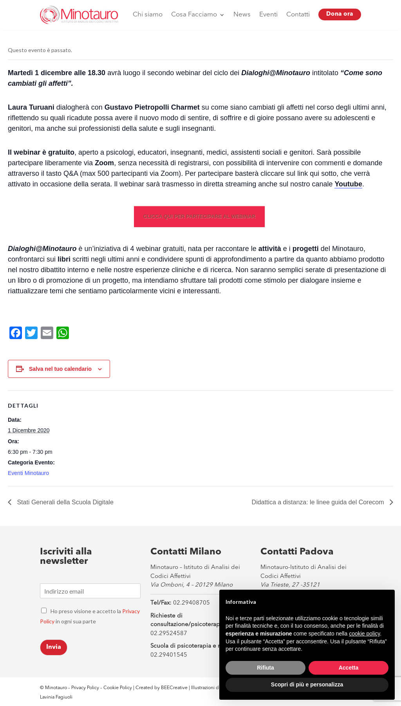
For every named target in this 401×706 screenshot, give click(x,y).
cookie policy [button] (364, 633)
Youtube (348, 184)
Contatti (298, 14)
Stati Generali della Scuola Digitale (64, 502)
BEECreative (174, 688)
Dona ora (339, 14)
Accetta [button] (349, 667)
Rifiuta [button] (265, 667)
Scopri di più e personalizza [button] (307, 684)
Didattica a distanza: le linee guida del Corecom (319, 502)
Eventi (268, 14)
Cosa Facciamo (194, 14)
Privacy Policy (85, 688)
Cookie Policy (118, 688)
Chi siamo (148, 14)
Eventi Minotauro (28, 473)
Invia (53, 647)
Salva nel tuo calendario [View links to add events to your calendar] (60, 369)
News (242, 14)
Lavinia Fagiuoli (56, 697)
